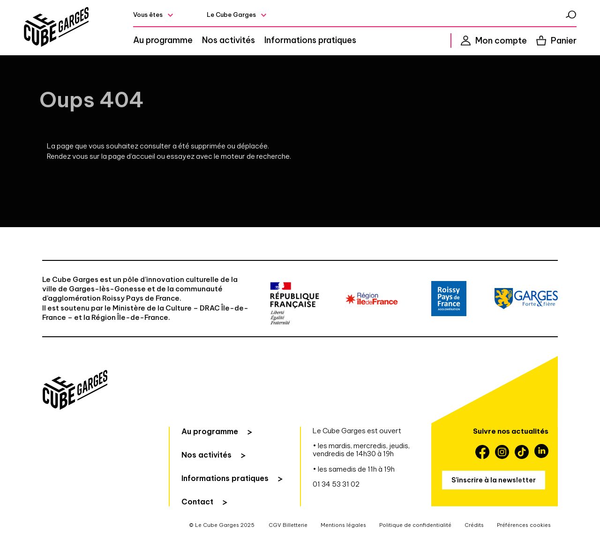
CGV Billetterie (288, 525)
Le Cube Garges (231, 14)
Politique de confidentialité (415, 525)
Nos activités (228, 40)
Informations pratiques (310, 40)
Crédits (474, 525)
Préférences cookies (524, 525)
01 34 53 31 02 (336, 484)
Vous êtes (148, 14)
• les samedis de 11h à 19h (354, 469)
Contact (197, 501)
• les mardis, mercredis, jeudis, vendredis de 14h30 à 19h (361, 450)
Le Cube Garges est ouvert (357, 431)
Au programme (163, 40)
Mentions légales (343, 525)
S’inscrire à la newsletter (493, 480)
